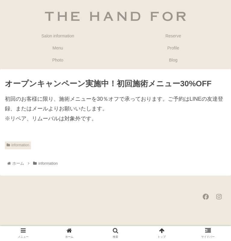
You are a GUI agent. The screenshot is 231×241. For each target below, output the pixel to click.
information (18, 145)
